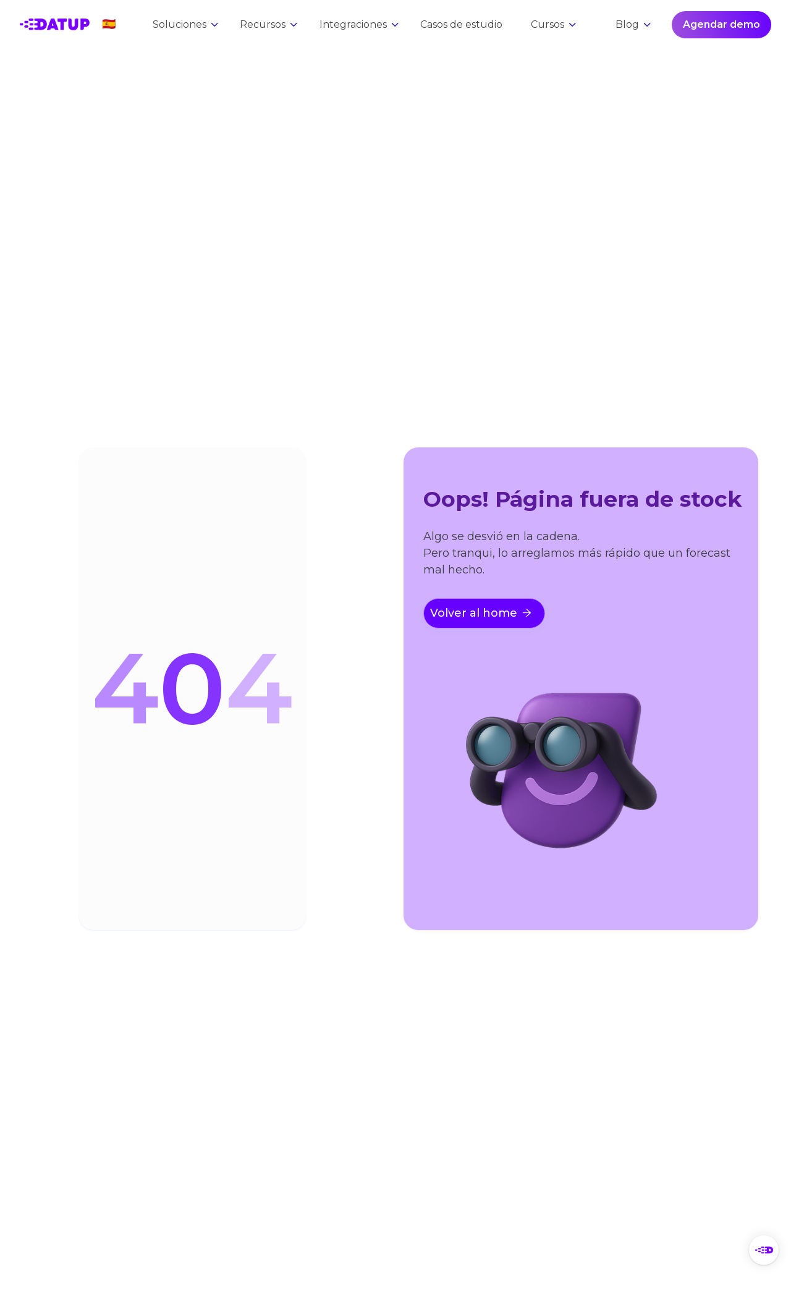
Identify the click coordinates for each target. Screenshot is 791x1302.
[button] (109, 24)
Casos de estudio (461, 24)
